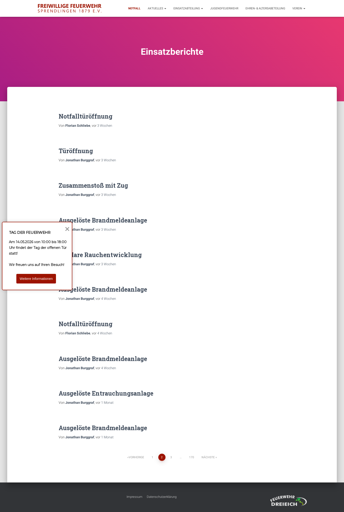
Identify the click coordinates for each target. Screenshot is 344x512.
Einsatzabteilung (188, 8)
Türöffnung (76, 151)
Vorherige (136, 457)
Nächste (208, 457)
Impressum (134, 497)
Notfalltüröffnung (85, 116)
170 (191, 457)
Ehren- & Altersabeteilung (265, 8)
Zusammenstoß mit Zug (93, 185)
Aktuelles (157, 8)
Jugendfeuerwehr (224, 8)
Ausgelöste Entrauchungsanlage (106, 393)
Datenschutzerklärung (162, 497)
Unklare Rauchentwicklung (100, 255)
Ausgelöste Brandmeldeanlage (103, 220)
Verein (298, 8)
